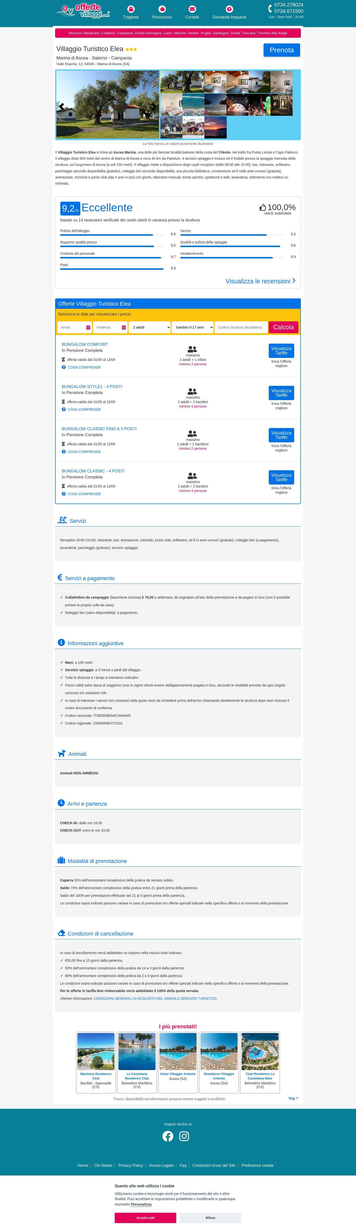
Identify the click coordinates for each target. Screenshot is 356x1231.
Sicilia (235, 33)
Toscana (249, 33)
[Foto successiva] (155, 106)
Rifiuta (210, 1218)
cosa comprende (81, 367)
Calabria (108, 33)
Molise (193, 33)
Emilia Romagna (148, 33)
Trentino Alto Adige (272, 33)
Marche (180, 33)
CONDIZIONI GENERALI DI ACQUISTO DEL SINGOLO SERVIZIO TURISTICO (154, 998)
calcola (283, 327)
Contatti (192, 12)
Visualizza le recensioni (261, 281)
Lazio (168, 33)
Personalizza (141, 1204)
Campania (125, 33)
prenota (282, 50)
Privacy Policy (130, 1165)
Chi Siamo (103, 1165)
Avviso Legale (161, 1165)
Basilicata (91, 33)
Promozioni (162, 12)
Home (83, 1165)
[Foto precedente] (62, 106)
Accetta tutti (145, 1218)
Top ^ (293, 1098)
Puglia (206, 33)
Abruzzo (75, 33)
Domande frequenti (229, 12)
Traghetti (131, 12)
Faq (182, 1165)
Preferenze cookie (257, 1165)
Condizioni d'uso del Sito (214, 1165)
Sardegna (220, 33)
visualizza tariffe (281, 350)
